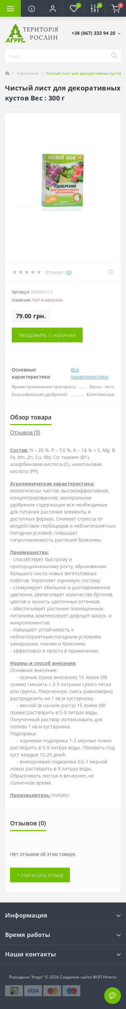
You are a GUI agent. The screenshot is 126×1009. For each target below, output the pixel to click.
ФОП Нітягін (104, 977)
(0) (69, 272)
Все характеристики (89, 373)
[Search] (114, 56)
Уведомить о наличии (47, 335)
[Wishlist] (110, 272)
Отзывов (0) (25, 432)
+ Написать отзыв (40, 875)
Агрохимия (28, 73)
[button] (52, 8)
